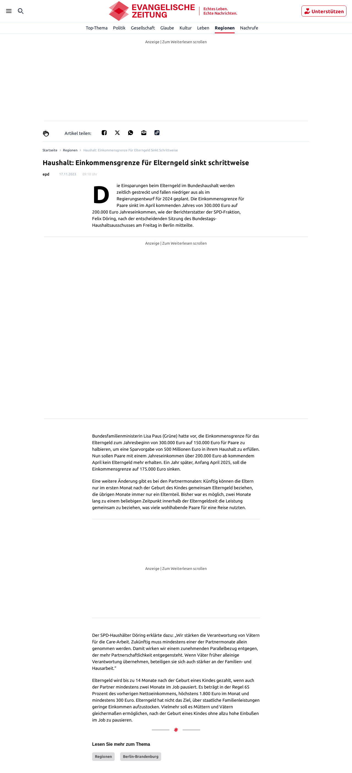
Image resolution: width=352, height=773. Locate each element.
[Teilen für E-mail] (142, 133)
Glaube (167, 27)
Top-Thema (97, 27)
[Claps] (46, 133)
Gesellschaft (143, 27)
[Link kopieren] (155, 133)
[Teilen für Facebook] (102, 133)
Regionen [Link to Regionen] (69, 150)
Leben (203, 27)
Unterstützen (324, 11)
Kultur (186, 27)
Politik (119, 27)
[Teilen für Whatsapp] (129, 133)
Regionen (225, 27)
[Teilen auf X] (115, 133)
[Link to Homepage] (50, 150)
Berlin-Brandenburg (140, 668)
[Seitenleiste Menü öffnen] (9, 11)
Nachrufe (249, 27)
